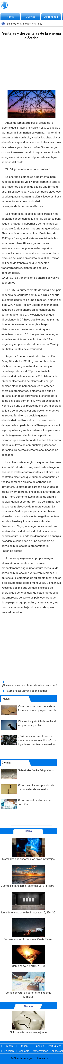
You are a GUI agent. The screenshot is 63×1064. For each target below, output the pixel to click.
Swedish (9, 1051)
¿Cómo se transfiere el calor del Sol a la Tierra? (28, 876)
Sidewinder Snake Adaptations (36, 770)
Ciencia (24, 23)
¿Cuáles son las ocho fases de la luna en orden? (30, 685)
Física (38, 23)
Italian (24, 1046)
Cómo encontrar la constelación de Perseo (28, 929)
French (9, 1046)
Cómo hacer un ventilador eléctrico (27, 690)
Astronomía (51, 16)
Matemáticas (39, 1051)
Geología (24, 1051)
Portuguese (54, 1046)
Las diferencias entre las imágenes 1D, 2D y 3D (28, 903)
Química (31, 16)
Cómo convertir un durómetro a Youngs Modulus (28, 985)
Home (10, 16)
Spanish (39, 1046)
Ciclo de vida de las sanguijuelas (28, 1022)
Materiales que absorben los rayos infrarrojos (28, 849)
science (11, 23)
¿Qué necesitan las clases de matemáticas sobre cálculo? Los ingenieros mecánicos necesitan (37, 740)
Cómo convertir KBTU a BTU (28, 956)
